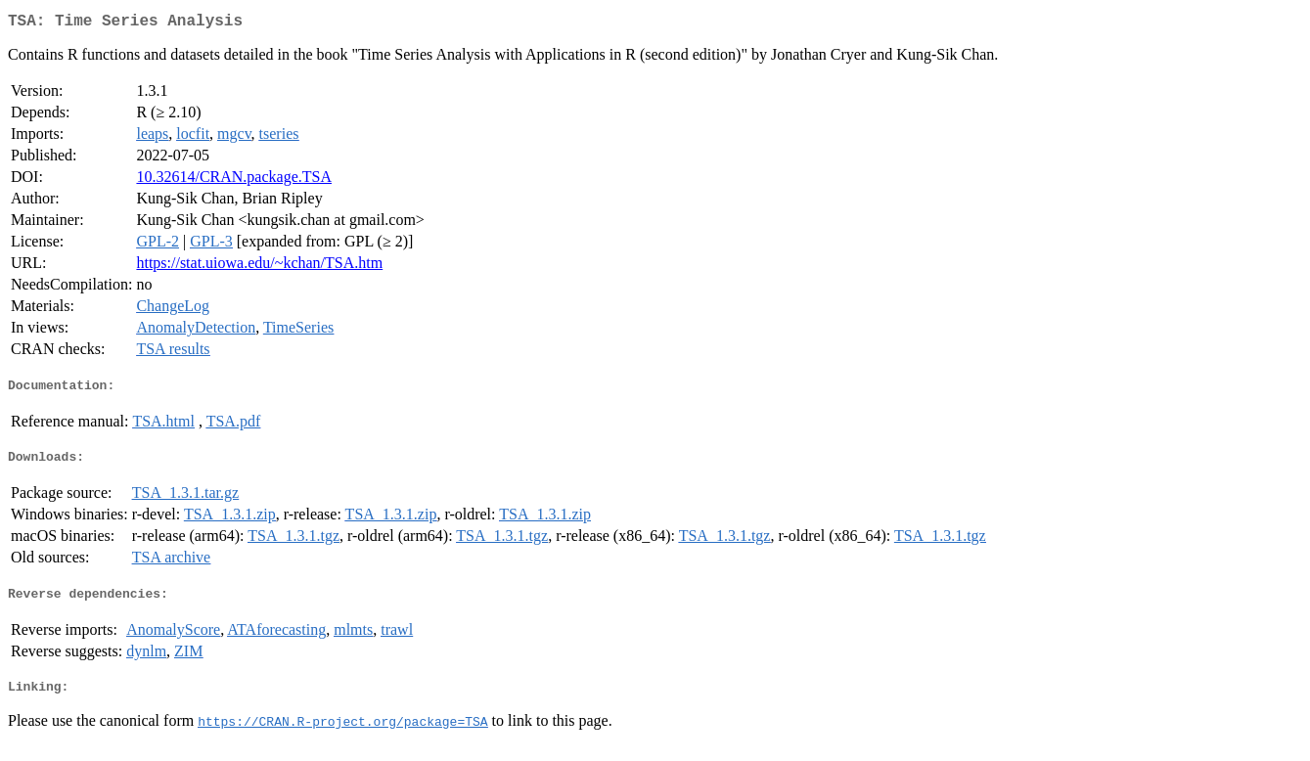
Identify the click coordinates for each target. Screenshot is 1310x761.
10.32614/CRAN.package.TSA (234, 180)
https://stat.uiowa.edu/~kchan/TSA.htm (259, 266)
